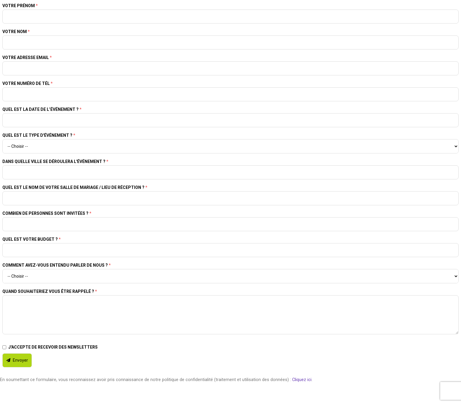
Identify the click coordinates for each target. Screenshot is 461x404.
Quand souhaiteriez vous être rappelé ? (49, 291)
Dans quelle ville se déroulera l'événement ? (55, 161)
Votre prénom (20, 5)
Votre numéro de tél (27, 83)
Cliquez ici (302, 379)
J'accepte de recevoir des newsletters (53, 347)
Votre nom (16, 31)
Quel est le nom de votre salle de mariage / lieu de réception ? (74, 187)
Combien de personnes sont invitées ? (46, 213)
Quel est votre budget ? (31, 239)
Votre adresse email (27, 57)
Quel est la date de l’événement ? (42, 109)
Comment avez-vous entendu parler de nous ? (56, 265)
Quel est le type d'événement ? (38, 135)
